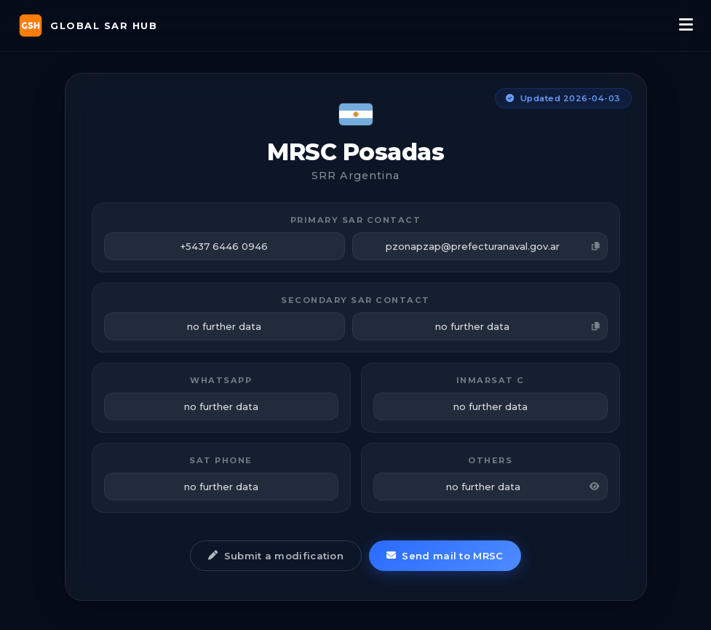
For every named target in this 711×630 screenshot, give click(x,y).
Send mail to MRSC (444, 556)
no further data (517, 326)
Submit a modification (275, 556)
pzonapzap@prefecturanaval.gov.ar (493, 246)
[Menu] (686, 25)
